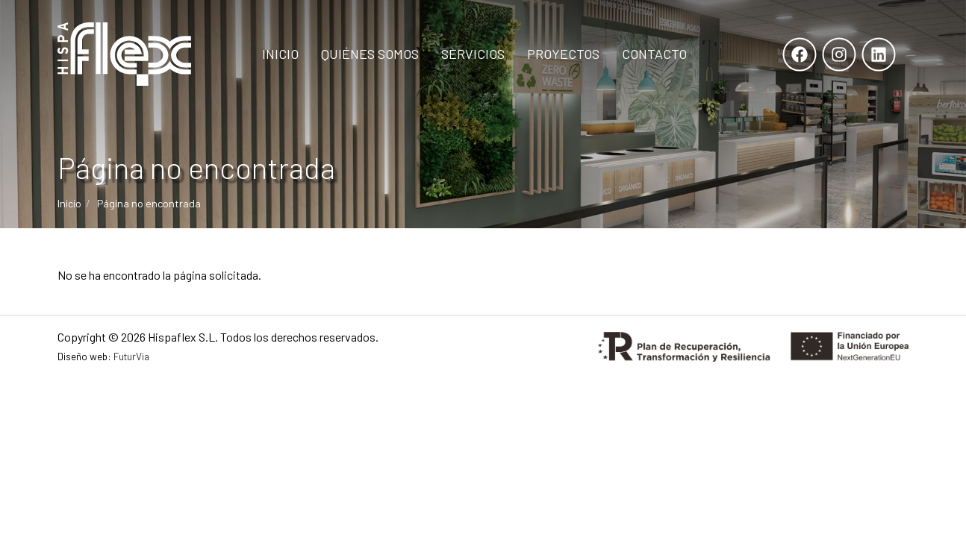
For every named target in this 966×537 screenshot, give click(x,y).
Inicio (280, 53)
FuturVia (131, 356)
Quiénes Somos (370, 53)
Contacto (654, 53)
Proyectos (563, 53)
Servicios (473, 53)
